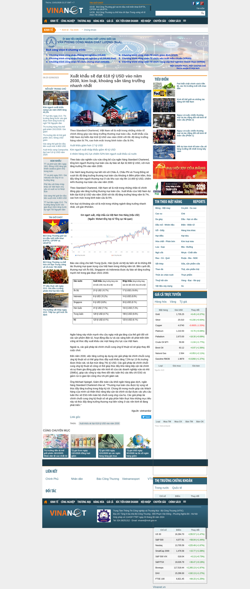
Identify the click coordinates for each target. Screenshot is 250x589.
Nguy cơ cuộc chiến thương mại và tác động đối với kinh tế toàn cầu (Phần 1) (191, 133)
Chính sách (175, 21)
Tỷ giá (183, 301)
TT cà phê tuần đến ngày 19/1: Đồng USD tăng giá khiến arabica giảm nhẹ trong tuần (55, 167)
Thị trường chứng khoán (173, 481)
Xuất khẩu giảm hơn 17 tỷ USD (86, 145)
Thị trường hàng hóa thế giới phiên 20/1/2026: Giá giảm (54, 129)
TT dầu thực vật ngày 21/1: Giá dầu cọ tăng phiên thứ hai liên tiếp (53, 288)
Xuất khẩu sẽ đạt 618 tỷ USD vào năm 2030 (99, 423)
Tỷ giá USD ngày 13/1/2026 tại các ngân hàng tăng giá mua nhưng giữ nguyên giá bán (109, 456)
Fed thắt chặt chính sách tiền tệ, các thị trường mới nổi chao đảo (191, 86)
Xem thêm (184, 20)
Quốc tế (177, 487)
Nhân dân (77, 478)
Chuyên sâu (159, 21)
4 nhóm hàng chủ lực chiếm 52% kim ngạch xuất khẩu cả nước (103, 153)
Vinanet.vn (159, 587)
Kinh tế (54, 21)
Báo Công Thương (108, 478)
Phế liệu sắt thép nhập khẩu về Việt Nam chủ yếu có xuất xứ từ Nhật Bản (54, 188)
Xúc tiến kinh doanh (127, 21)
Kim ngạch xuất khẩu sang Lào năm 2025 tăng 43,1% (55, 109)
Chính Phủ (52, 478)
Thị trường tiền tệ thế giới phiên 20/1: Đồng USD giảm (54, 137)
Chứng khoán (90, 30)
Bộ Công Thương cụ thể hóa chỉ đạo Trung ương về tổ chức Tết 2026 (118, 13)
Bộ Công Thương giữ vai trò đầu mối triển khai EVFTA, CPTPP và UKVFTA (118, 8)
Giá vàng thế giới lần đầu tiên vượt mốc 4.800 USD (54, 145)
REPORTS (199, 202)
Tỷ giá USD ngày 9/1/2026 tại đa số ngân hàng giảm (138, 453)
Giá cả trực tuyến (168, 295)
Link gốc (75, 417)
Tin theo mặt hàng (168, 202)
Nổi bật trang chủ (55, 89)
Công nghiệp (68, 21)
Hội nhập (146, 21)
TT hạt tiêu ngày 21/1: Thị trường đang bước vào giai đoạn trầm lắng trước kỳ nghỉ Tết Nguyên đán (55, 119)
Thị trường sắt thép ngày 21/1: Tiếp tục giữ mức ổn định (55, 312)
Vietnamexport (131, 478)
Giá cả (110, 21)
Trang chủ (45, 20)
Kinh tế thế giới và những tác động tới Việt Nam (191, 100)
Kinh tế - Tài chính (70, 30)
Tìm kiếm (200, 8)
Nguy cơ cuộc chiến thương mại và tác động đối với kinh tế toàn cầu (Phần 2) (191, 117)
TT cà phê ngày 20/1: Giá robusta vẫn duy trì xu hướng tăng (55, 177)
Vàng (173, 301)
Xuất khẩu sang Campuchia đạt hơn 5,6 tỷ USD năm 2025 (55, 152)
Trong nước (162, 487)
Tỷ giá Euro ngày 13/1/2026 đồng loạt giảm (81, 453)
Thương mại (84, 21)
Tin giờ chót (96, 3)
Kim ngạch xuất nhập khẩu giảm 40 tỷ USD (93, 149)
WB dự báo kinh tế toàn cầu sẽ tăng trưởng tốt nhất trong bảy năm (192, 149)
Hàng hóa (98, 21)
